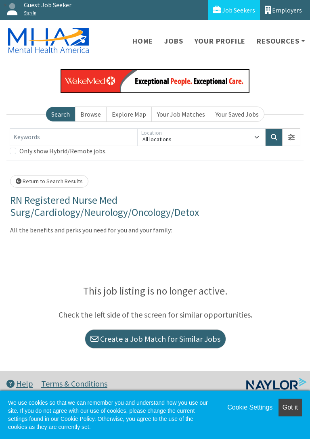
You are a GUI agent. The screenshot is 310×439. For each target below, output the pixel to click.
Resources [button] (278, 41)
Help (19, 383)
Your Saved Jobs (237, 114)
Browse (90, 114)
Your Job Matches (181, 114)
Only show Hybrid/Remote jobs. (63, 151)
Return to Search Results (49, 181)
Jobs (173, 41)
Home (142, 41)
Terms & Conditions (74, 383)
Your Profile (220, 41)
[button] (291, 137)
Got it (290, 407)
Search (60, 114)
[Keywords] (73, 137)
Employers (283, 10)
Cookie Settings (249, 407)
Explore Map (129, 114)
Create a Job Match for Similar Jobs (155, 339)
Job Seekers (234, 10)
